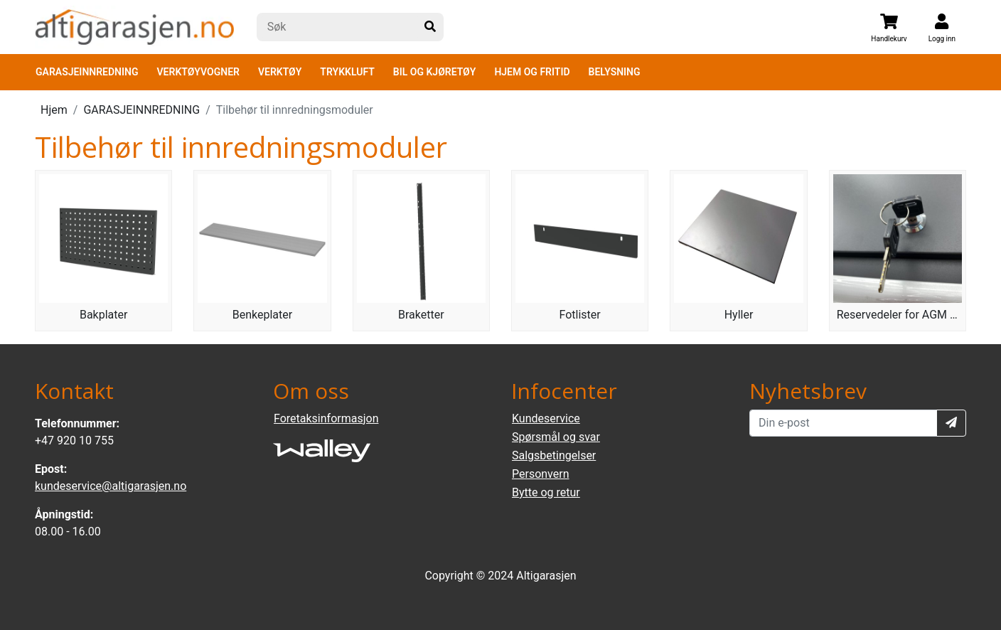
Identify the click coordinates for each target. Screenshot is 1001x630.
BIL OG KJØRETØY (434, 72)
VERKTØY (279, 72)
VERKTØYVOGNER (198, 72)
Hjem (54, 110)
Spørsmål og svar (556, 437)
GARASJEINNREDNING (87, 72)
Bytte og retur (546, 492)
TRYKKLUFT (347, 72)
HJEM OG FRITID (531, 72)
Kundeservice (546, 418)
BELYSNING (615, 72)
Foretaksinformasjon (326, 418)
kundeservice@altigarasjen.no (110, 486)
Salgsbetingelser (554, 455)
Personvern (540, 474)
